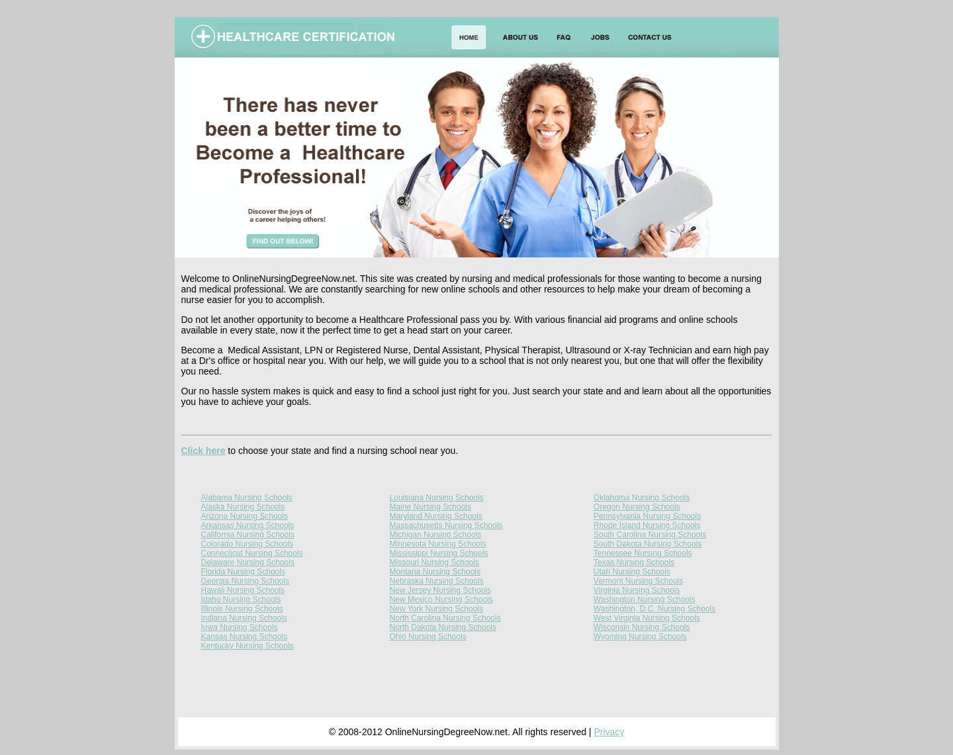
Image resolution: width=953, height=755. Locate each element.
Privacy (609, 732)
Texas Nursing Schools (634, 562)
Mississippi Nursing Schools (439, 553)
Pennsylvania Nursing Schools (647, 516)
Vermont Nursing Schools (638, 581)
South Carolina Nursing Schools (650, 534)
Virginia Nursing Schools (637, 590)
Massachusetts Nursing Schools (446, 525)
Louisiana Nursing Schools (437, 497)
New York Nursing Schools (436, 608)
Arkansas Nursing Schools (248, 525)
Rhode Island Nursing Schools (647, 525)
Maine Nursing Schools (430, 506)
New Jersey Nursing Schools (440, 590)
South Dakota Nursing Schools (648, 544)
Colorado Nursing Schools (247, 544)
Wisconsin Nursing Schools (642, 627)
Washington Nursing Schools (645, 599)
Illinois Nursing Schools (242, 608)
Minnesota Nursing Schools (438, 544)
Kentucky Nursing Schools (247, 645)
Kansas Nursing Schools (244, 636)
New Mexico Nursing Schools (441, 599)
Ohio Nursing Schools (428, 636)
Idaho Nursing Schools (241, 599)
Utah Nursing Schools (632, 571)
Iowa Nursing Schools (239, 627)
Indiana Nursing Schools (244, 618)
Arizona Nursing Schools (244, 516)
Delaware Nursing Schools (248, 562)
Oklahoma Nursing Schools (642, 497)
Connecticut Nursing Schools (252, 553)
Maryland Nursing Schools (436, 516)
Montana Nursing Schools (435, 571)
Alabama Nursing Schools (247, 497)
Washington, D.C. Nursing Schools (654, 608)
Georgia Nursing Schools (245, 581)
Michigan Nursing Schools (436, 534)
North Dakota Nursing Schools (443, 627)
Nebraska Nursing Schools (437, 581)
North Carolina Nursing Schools (445, 618)
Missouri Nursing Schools (434, 562)
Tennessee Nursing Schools (643, 553)
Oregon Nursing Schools (637, 506)
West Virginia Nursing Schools (647, 618)
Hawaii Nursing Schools (243, 590)
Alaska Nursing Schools (243, 506)
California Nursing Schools (248, 534)
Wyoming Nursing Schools (640, 636)
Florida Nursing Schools (243, 571)
